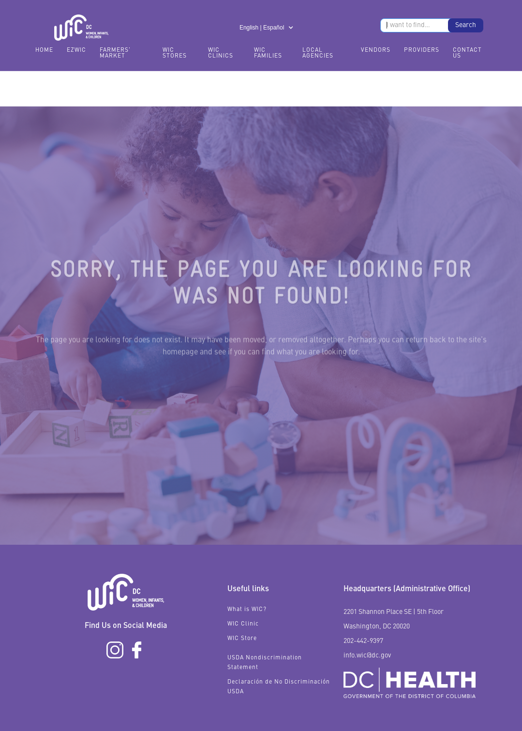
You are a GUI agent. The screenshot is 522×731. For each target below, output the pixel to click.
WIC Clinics (220, 53)
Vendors (375, 50)
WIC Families (268, 53)
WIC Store (242, 638)
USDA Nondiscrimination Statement (264, 663)
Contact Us (467, 53)
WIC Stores (175, 53)
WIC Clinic (243, 624)
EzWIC (76, 50)
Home (44, 50)
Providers (421, 50)
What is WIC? (247, 609)
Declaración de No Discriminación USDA (278, 687)
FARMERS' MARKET (115, 53)
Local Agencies (317, 53)
